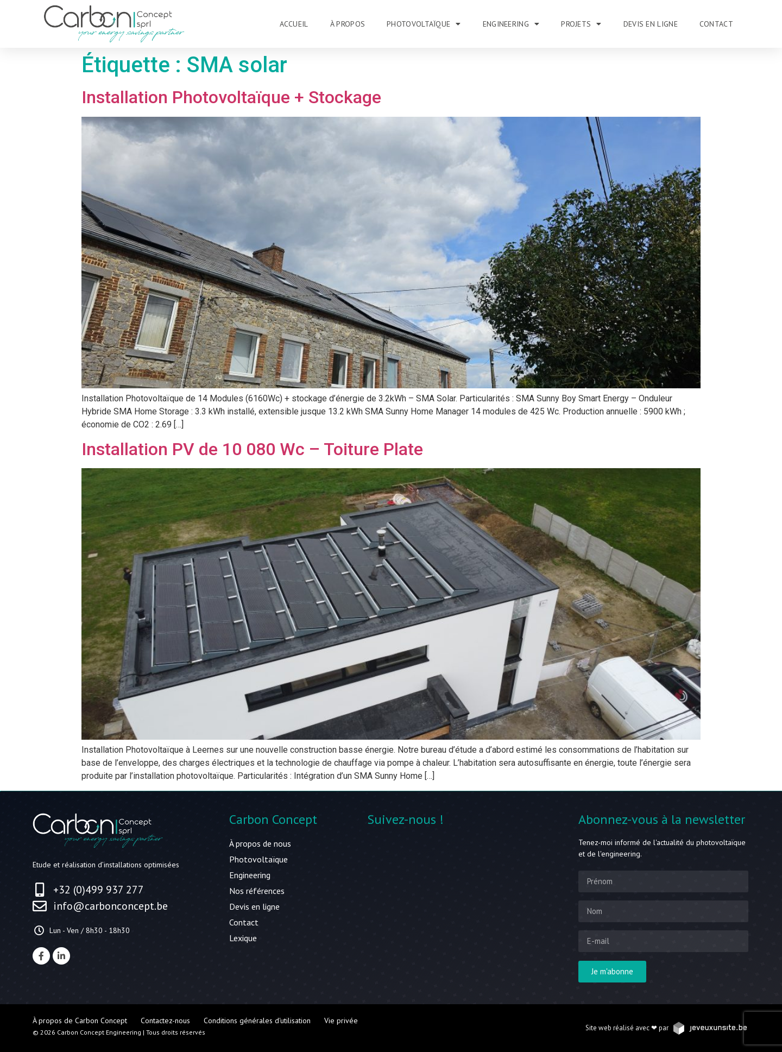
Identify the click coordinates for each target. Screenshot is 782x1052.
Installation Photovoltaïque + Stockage (231, 97)
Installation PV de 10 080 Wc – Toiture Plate (252, 449)
